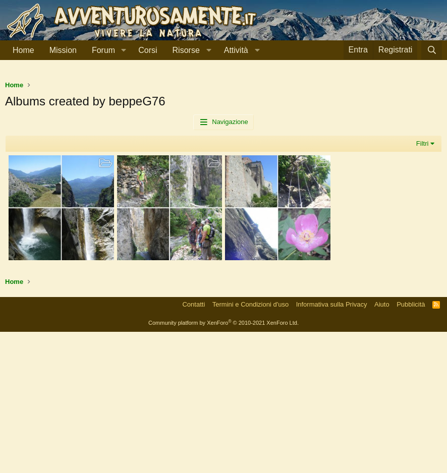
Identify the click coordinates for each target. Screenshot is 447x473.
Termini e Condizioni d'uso (250, 445)
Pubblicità (411, 445)
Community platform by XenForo (223, 464)
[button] (123, 50)
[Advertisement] (223, 145)
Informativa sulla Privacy (331, 445)
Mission (63, 50)
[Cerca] (431, 50)
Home (23, 50)
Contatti (193, 445)
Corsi (147, 50)
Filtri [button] (422, 284)
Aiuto (381, 445)
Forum (103, 50)
